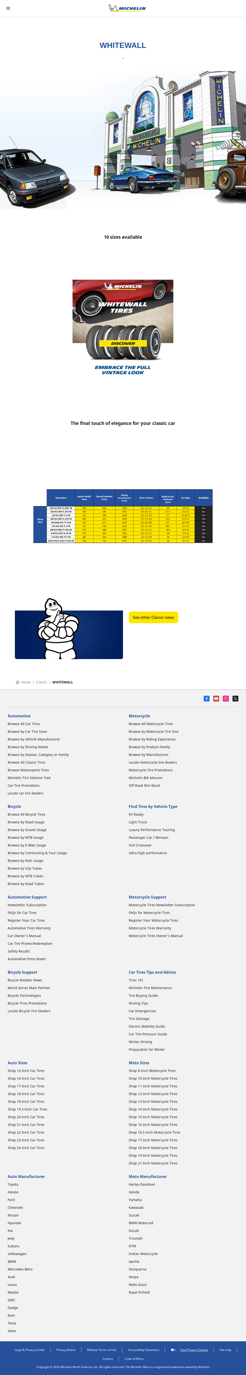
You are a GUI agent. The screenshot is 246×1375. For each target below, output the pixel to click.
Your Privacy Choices (189, 1350)
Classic (41, 682)
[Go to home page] (127, 8)
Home (23, 682)
